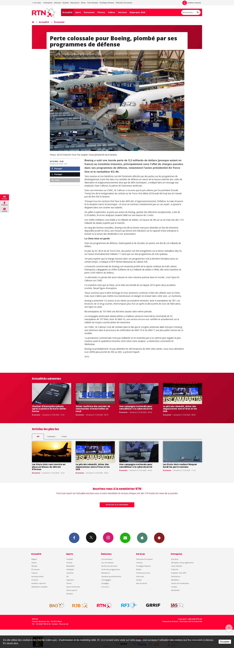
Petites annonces (143, 573)
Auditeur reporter (38, 583)
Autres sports (71, 590)
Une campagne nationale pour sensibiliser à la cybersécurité (135, 407)
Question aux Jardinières (111, 576)
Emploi (139, 580)
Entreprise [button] (47, 3)
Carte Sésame (92, 3)
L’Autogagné (106, 580)
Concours (105, 587)
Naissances (75, 3)
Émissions (89, 12)
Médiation (175, 580)
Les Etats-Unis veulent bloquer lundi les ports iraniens (180, 465)
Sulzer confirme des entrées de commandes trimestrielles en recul (93, 409)
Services (122, 12)
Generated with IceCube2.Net (191, 621)
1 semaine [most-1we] (51, 436)
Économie (59, 22)
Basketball (70, 566)
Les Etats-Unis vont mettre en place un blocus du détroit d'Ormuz (49, 467)
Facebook (74, 538)
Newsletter (175, 590)
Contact (174, 587)
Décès (83, 3)
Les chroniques (107, 563)
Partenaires (175, 576)
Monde (34, 566)
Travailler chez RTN (178, 573)
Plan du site (63, 624)
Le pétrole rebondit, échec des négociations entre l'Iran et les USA (180, 409)
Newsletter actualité (39, 587)
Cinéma (139, 563)
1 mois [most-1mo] (64, 436)
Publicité (174, 569)
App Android (159, 538)
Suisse (33, 563)
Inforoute (57, 3)
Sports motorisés (73, 587)
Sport (78, 12)
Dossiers (34, 580)
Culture (34, 573)
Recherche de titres (109, 566)
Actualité (67, 12)
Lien (55, 180)
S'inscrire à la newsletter (117, 505)
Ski (67, 576)
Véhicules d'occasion (124, 3)
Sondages (105, 583)
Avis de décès (141, 583)
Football (69, 559)
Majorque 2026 (137, 12)
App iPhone (142, 538)
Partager (57, 168)
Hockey (69, 563)
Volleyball (70, 569)
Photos (101, 12)
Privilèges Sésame (107, 3)
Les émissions (106, 559)
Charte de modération (180, 583)
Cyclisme (69, 573)
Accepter (225, 641)
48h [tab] (38, 436)
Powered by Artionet (170, 621)
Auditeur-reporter (191, 3)
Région (34, 559)
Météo (138, 569)
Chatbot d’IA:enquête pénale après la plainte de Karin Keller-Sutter (49, 409)
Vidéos (111, 12)
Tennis (68, 583)
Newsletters (125, 538)
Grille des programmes (110, 569)
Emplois (66, 3)
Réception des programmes (182, 563)
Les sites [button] (36, 3)
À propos (174, 559)
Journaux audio (37, 576)
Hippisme (70, 580)
